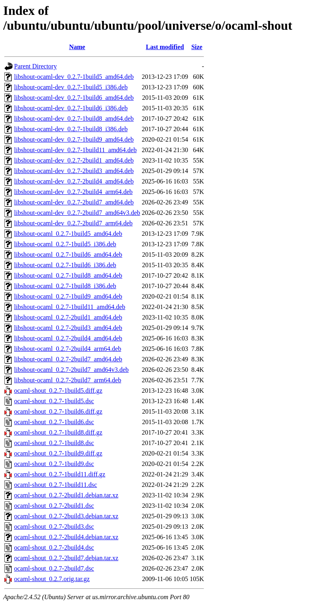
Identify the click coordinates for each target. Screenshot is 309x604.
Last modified (165, 46)
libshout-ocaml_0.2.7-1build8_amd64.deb (68, 275)
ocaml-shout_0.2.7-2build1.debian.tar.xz (66, 495)
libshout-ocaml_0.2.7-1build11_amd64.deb (69, 306)
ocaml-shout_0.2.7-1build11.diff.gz (59, 474)
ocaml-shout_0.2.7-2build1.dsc (54, 505)
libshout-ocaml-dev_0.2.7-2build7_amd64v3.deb (77, 212)
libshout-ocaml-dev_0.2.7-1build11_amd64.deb (75, 149)
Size (196, 46)
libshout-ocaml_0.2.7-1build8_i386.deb (65, 285)
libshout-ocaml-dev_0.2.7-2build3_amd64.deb (74, 170)
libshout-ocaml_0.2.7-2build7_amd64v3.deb (71, 369)
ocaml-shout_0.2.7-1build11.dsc (55, 484)
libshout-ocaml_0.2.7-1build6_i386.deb (65, 265)
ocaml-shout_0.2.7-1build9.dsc (54, 463)
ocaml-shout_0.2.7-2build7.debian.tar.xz (66, 558)
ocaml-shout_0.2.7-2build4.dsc (54, 547)
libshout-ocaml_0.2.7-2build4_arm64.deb (67, 348)
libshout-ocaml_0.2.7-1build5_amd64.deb (68, 233)
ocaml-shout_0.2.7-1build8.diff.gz (58, 432)
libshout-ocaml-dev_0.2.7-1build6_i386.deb (71, 108)
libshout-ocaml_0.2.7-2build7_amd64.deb (68, 359)
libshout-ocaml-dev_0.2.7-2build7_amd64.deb (74, 202)
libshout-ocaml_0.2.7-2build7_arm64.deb (67, 380)
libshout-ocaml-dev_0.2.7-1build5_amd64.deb (74, 76)
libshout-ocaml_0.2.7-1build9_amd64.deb (68, 296)
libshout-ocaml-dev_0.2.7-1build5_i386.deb (71, 87)
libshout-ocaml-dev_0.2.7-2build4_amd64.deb (74, 181)
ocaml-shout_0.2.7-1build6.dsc (54, 421)
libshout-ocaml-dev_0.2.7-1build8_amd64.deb (74, 118)
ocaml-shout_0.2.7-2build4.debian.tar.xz (66, 537)
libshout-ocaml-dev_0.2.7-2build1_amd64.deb (74, 160)
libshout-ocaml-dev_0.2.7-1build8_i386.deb (71, 129)
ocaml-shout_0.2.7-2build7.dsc (54, 568)
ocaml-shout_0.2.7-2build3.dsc (54, 526)
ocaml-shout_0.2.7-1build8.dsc (54, 442)
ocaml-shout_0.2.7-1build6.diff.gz (58, 411)
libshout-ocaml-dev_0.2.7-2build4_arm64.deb (73, 191)
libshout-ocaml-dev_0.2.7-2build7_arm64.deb (73, 223)
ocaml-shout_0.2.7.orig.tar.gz (52, 578)
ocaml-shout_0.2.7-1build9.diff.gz (58, 453)
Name (77, 46)
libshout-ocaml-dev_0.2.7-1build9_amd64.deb (74, 139)
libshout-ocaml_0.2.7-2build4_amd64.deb (68, 338)
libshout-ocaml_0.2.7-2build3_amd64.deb (68, 327)
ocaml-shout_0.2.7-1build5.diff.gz (58, 390)
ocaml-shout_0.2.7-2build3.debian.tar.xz (66, 516)
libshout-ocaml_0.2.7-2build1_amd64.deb (68, 317)
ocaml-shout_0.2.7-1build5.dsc (54, 401)
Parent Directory (35, 66)
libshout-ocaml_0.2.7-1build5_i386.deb (65, 244)
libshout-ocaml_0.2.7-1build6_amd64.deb (68, 254)
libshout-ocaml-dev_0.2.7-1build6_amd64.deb (74, 97)
